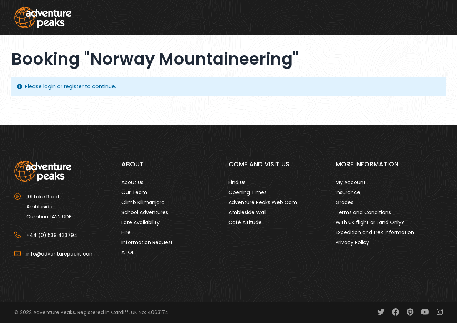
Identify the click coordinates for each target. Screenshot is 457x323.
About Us (132, 182)
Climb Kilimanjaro (143, 202)
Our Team (134, 192)
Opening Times (247, 192)
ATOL (127, 252)
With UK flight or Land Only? (370, 222)
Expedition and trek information (375, 232)
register (74, 86)
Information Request (147, 242)
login (49, 86)
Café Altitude (245, 222)
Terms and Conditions (363, 212)
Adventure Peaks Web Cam (262, 202)
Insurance (348, 192)
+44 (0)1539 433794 (51, 235)
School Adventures (144, 212)
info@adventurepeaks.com (60, 253)
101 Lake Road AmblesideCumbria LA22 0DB (49, 206)
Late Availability (140, 222)
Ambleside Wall (247, 212)
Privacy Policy (352, 242)
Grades (344, 202)
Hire (126, 232)
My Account (351, 182)
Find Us (237, 182)
